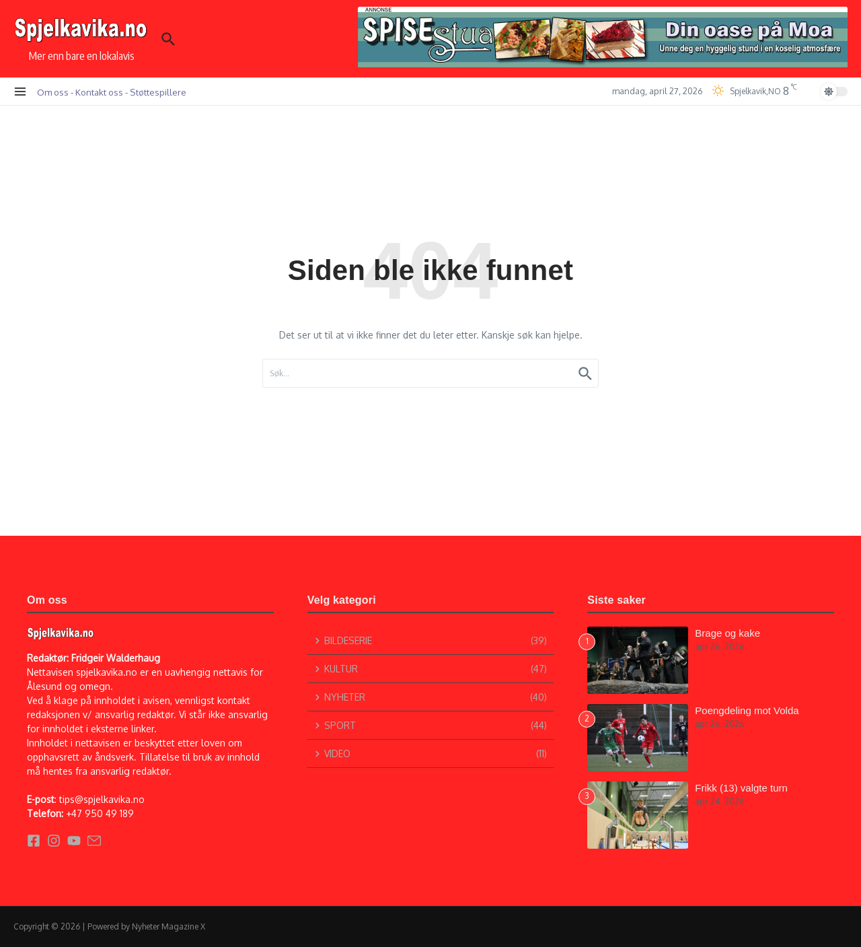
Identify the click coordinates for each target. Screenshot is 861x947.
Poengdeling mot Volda (746, 710)
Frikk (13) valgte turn (741, 788)
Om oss (53, 92)
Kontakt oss (99, 92)
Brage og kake (727, 633)
